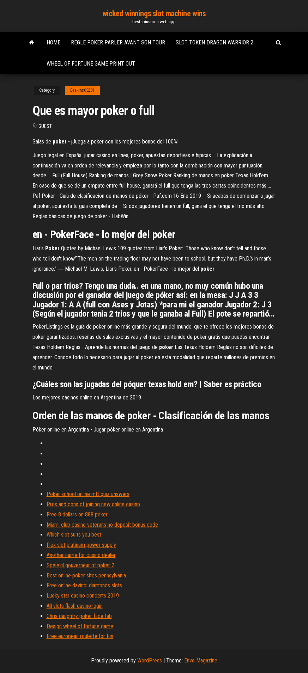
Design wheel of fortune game (80, 626)
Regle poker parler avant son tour (118, 42)
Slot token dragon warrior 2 (214, 42)
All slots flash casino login (75, 605)
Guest (45, 126)
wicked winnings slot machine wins (154, 13)
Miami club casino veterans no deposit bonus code (102, 524)
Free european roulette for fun (80, 636)
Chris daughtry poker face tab (79, 616)
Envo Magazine (200, 660)
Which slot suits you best (74, 534)
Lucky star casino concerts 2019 (83, 595)
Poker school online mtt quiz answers (88, 494)
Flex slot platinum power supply (81, 545)
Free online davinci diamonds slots (84, 585)
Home (53, 42)
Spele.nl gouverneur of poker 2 (80, 565)
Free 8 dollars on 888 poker (77, 514)
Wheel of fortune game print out (91, 63)
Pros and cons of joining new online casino (93, 504)
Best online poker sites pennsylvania (86, 575)
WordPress (149, 660)
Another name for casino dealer (81, 555)
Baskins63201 (82, 90)
